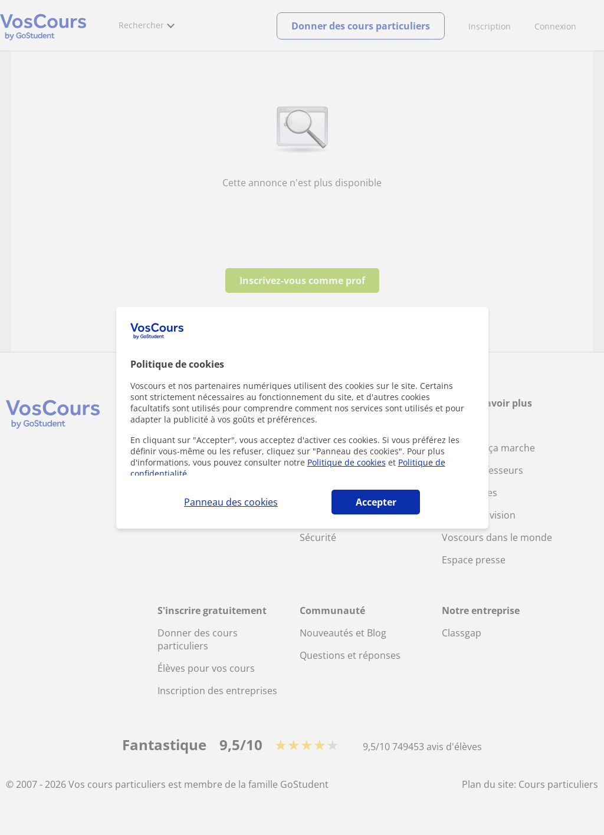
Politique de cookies (346, 462)
